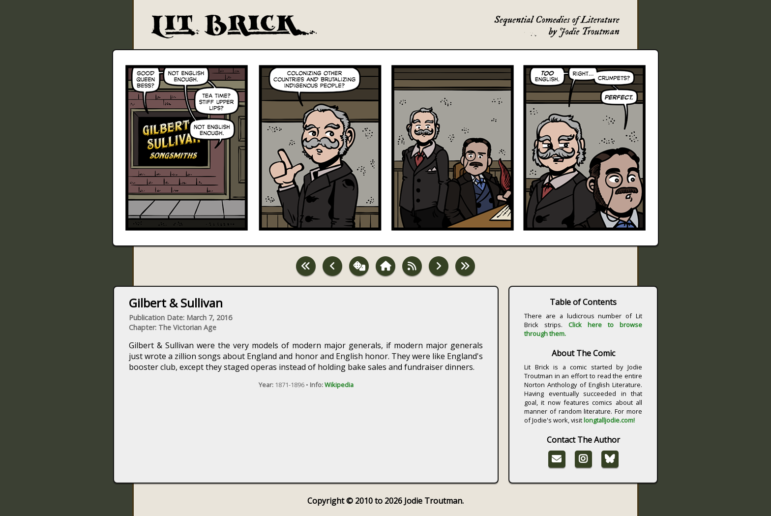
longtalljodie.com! (609, 420)
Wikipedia (339, 384)
